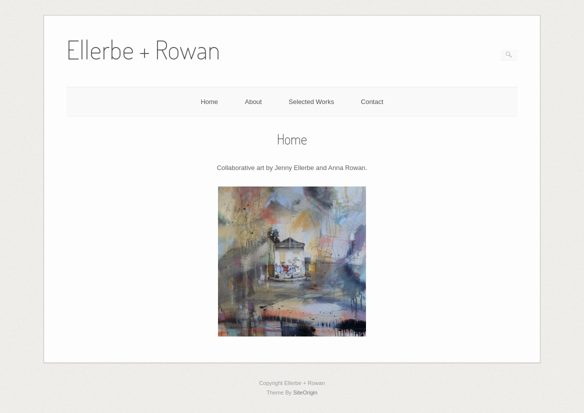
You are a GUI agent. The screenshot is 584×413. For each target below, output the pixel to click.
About (253, 102)
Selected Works (311, 102)
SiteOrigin (305, 393)
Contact (372, 102)
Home (209, 102)
